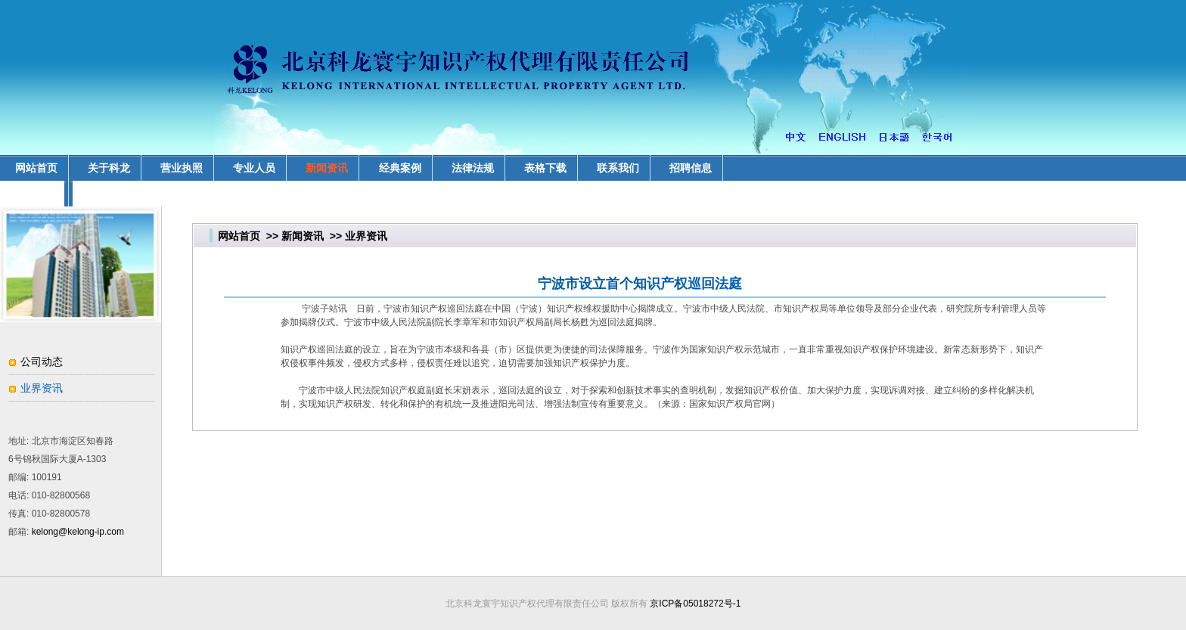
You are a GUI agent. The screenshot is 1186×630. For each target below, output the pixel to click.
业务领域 (36, 194)
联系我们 (618, 168)
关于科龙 (109, 168)
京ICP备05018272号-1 (695, 603)
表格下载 (545, 168)
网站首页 (239, 236)
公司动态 (41, 361)
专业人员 (254, 168)
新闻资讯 (327, 168)
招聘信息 (690, 168)
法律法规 (473, 168)
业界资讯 (41, 388)
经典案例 (400, 168)
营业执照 (181, 168)
